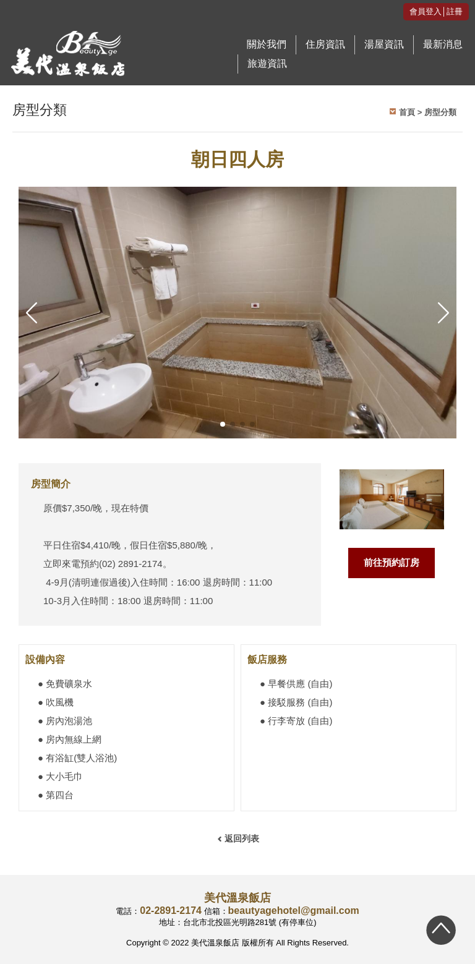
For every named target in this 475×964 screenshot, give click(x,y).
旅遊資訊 (267, 63)
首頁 (407, 112)
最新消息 (443, 44)
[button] (222, 424)
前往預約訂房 (391, 562)
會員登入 (425, 11)
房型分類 (440, 112)
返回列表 (242, 838)
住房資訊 (325, 44)
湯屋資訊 (384, 44)
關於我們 (266, 44)
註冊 (455, 11)
